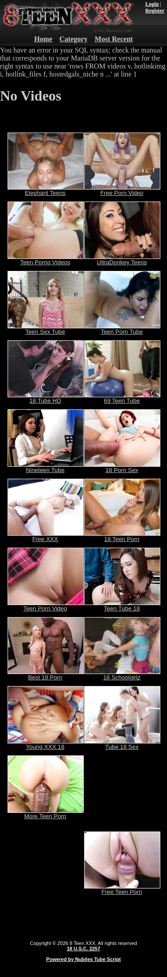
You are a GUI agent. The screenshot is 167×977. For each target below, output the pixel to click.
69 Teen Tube (122, 398)
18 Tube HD (46, 398)
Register (154, 11)
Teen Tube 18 (122, 606)
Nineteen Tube (46, 467)
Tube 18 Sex (122, 744)
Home (43, 39)
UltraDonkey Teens (122, 260)
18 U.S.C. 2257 (83, 948)
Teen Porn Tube (122, 329)
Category (74, 39)
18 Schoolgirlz (122, 675)
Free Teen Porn (122, 889)
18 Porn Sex (122, 467)
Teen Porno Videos (46, 260)
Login (152, 4)
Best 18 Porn (46, 675)
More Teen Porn (46, 813)
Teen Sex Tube (46, 329)
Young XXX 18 (46, 744)
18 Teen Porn (122, 536)
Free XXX (46, 536)
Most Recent (114, 39)
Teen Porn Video (46, 606)
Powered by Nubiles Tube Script (83, 959)
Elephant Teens (46, 190)
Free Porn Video (122, 190)
